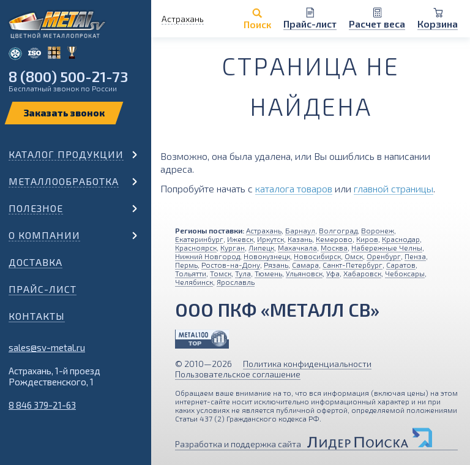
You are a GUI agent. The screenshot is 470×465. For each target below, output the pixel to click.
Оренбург (384, 256)
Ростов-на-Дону (230, 264)
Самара (305, 264)
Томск (220, 273)
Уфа (333, 273)
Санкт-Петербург (352, 264)
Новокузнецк (267, 256)
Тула (243, 273)
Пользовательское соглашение (237, 374)
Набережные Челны (386, 247)
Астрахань (264, 230)
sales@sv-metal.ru (47, 347)
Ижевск (240, 239)
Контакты (37, 316)
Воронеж (377, 230)
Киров (367, 239)
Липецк (261, 247)
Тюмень (268, 273)
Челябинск (194, 282)
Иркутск (270, 239)
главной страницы (393, 188)
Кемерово (334, 239)
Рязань (276, 264)
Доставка (35, 262)
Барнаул (300, 230)
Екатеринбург (199, 239)
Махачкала (297, 247)
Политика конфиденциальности (307, 363)
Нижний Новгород (207, 256)
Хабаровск (362, 273)
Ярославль (236, 282)
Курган (232, 247)
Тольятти (190, 273)
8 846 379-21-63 (42, 404)
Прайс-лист (42, 289)
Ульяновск (304, 273)
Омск (354, 256)
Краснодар (401, 239)
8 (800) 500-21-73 (68, 76)
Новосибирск (317, 256)
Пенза (415, 256)
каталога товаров (293, 188)
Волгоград (338, 230)
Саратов (401, 264)
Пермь (186, 264)
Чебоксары (405, 273)
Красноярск (196, 247)
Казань (300, 239)
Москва (334, 247)
